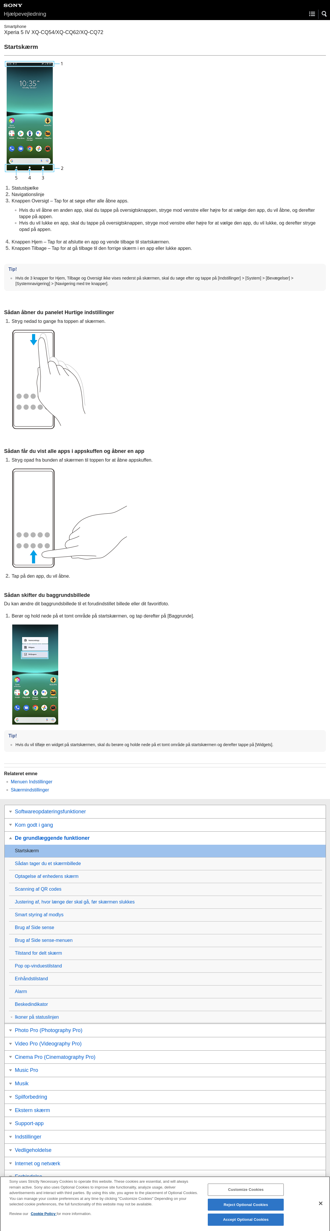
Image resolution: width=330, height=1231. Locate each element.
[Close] (320, 1206)
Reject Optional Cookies (246, 1208)
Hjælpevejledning (25, 14)
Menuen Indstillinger (31, 781)
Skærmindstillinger (30, 789)
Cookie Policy (44, 1217)
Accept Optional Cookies (246, 1223)
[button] (324, 14)
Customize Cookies (246, 1193)
